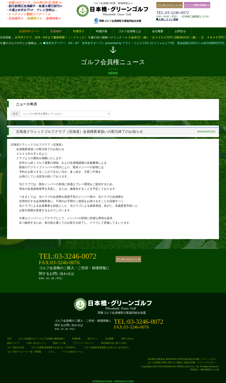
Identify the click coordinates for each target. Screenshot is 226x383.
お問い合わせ (127, 338)
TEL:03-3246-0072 (172, 12)
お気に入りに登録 (168, 19)
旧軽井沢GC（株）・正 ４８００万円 (199, 37)
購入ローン (93, 338)
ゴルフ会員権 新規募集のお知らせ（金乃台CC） (107, 347)
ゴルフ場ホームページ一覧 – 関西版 (24, 351)
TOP (9, 338)
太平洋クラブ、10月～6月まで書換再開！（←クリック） (51, 37)
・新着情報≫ (52, 18)
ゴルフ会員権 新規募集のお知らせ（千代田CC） (54, 347)
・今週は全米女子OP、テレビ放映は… (31, 10)
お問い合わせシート (36, 343)
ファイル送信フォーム (72, 351)
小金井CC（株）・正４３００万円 (150, 37)
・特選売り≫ (33, 18)
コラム (51, 351)
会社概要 (109, 338)
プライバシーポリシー (83, 343)
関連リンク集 (59, 343)
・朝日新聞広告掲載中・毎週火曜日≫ (33, 6)
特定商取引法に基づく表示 (113, 343)
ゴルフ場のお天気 (15, 347)
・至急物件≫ (14, 18)
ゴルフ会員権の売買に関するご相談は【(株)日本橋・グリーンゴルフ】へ (181, 362)
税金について (13, 343)
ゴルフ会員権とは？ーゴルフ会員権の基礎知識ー (41, 338)
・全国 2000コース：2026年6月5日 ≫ (33, 2)
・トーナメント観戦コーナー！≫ (27, 14)
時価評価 (76, 338)
